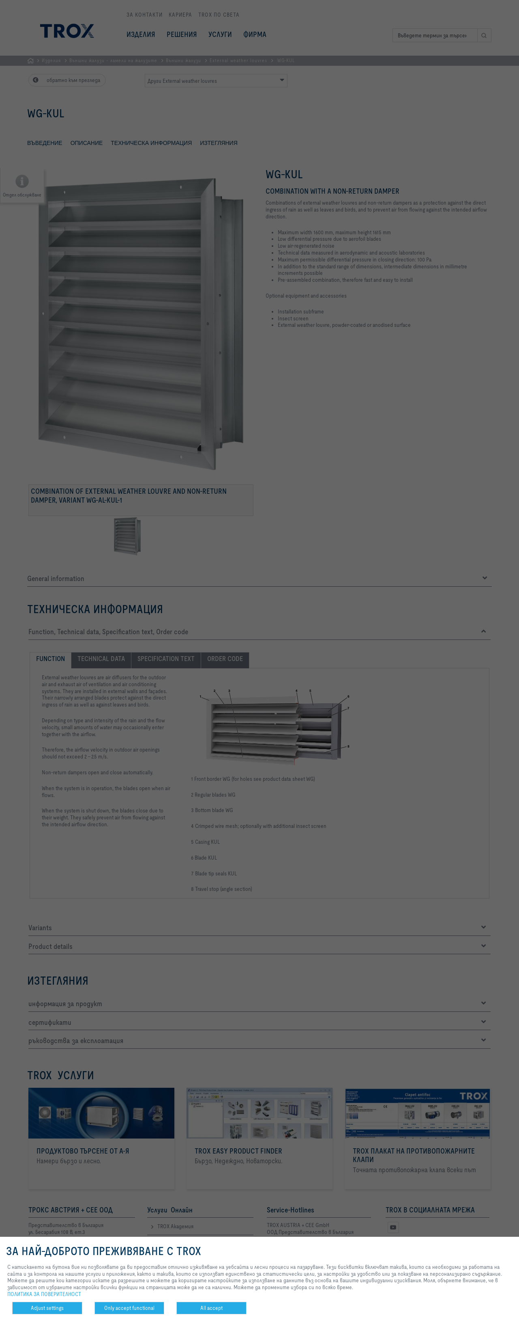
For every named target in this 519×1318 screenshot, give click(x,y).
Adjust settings (47, 1308)
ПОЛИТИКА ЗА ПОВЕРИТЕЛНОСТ (44, 1294)
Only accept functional (129, 1308)
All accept (211, 1308)
